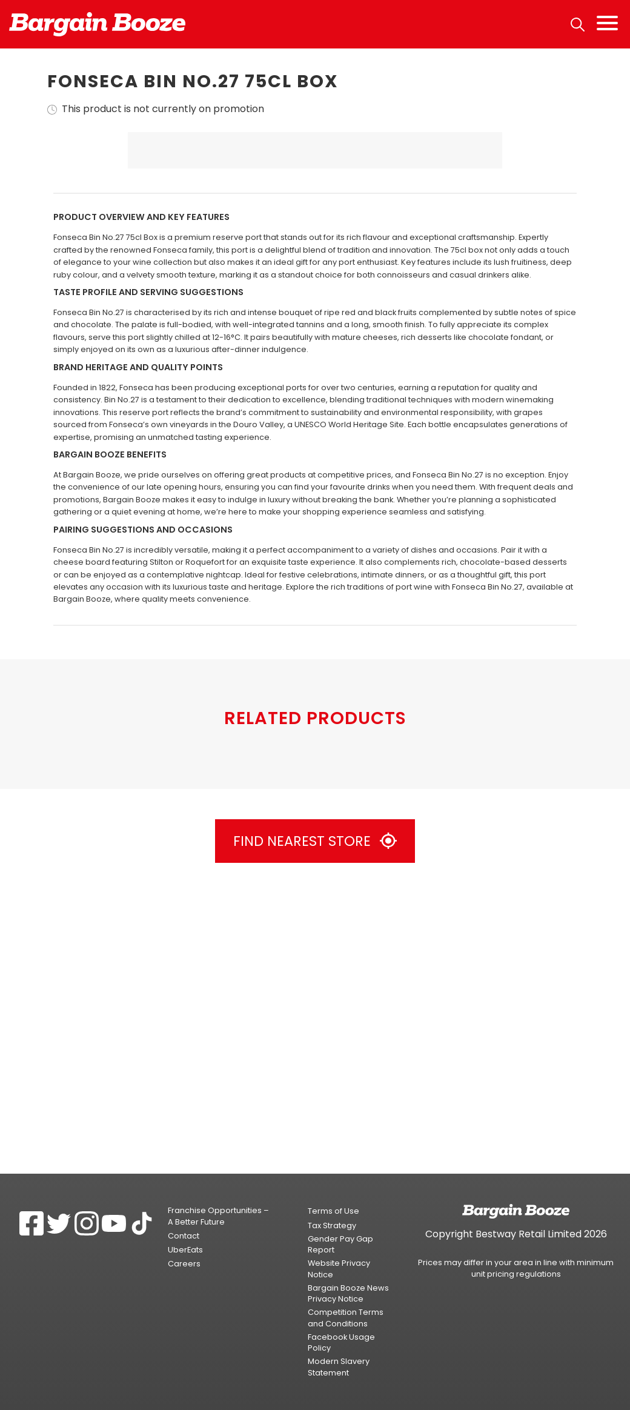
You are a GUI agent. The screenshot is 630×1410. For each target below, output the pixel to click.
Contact (183, 1236)
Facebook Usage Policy (341, 1342)
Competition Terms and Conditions (345, 1318)
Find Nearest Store (314, 1122)
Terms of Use (333, 1211)
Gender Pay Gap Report (340, 1244)
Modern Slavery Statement (339, 1367)
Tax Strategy (332, 1225)
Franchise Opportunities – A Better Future (218, 1216)
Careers (184, 1264)
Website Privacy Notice (339, 1269)
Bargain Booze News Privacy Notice (348, 1293)
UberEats (185, 1250)
